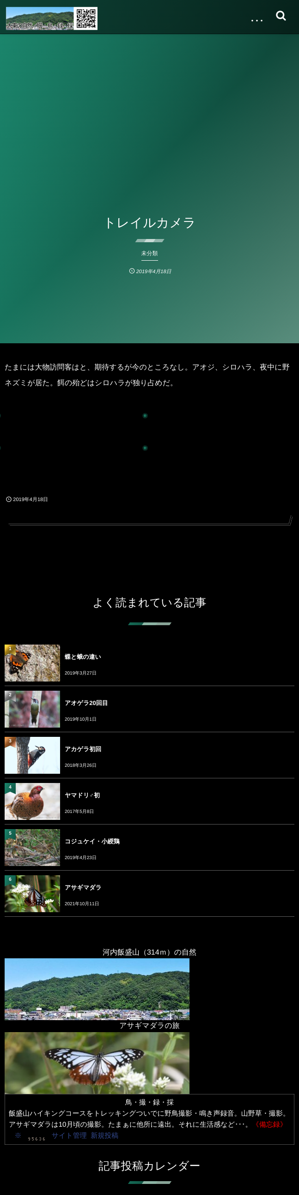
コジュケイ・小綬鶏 (92, 841)
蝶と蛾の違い (83, 656)
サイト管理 (69, 1136)
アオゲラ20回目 (86, 702)
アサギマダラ (83, 887)
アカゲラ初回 (83, 749)
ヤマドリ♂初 (82, 795)
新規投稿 (104, 1136)
